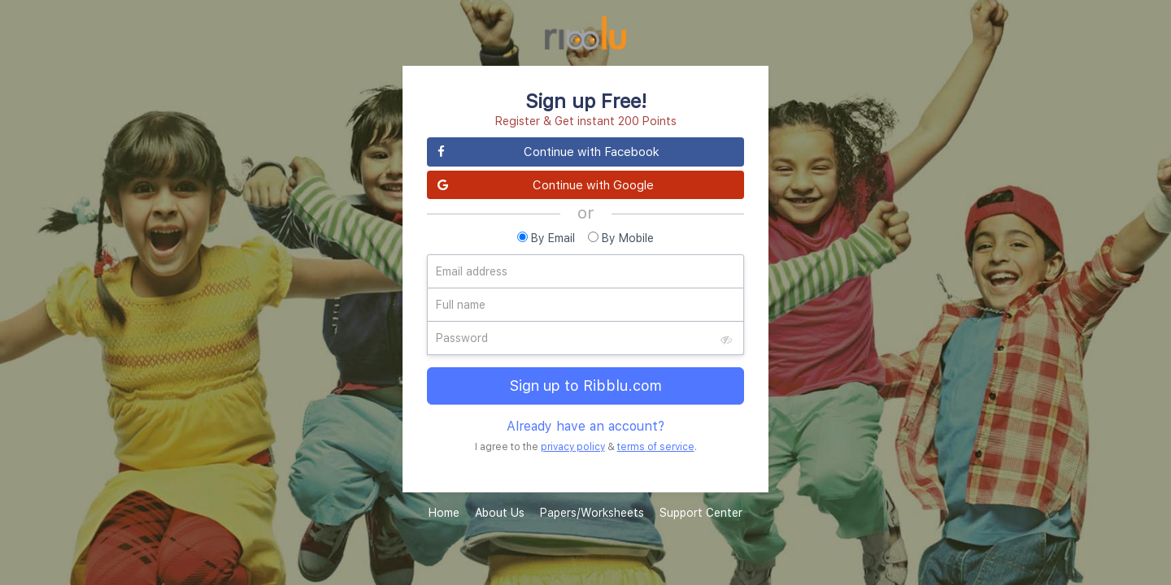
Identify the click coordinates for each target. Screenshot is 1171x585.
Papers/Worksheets (592, 512)
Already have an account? (585, 425)
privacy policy (573, 446)
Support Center (701, 512)
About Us (500, 512)
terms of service (655, 446)
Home (444, 512)
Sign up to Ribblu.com (586, 385)
